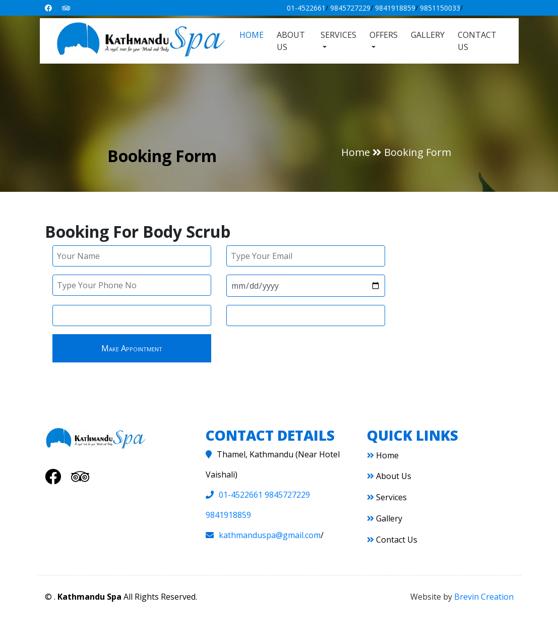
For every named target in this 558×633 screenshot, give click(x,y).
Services (387, 497)
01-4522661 (306, 8)
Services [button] (338, 34)
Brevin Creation (484, 596)
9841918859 (395, 8)
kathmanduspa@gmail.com (270, 535)
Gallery (428, 34)
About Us (291, 40)
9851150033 (440, 8)
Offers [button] (383, 34)
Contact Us (477, 40)
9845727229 (350, 8)
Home (251, 34)
